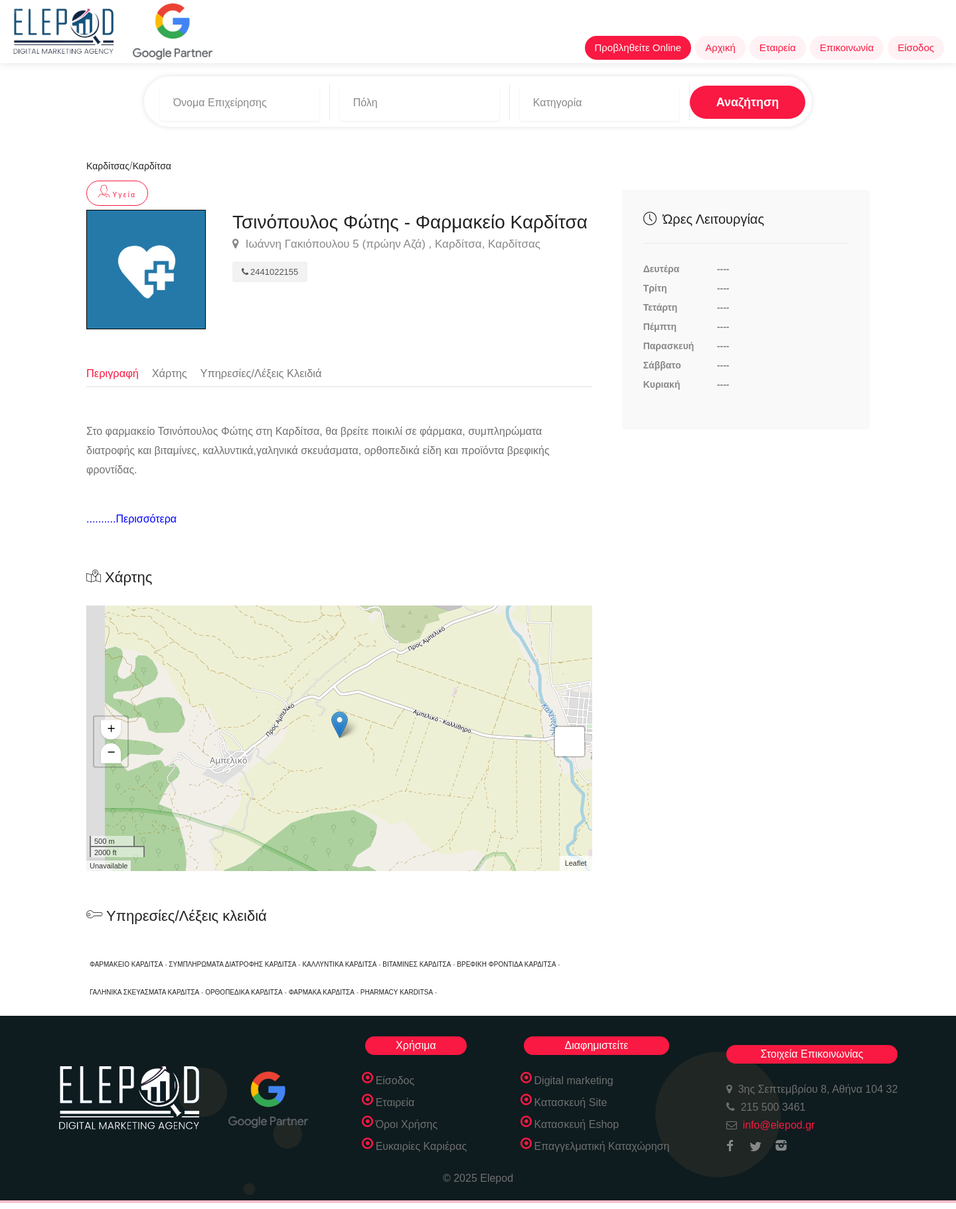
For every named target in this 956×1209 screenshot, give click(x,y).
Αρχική (720, 47)
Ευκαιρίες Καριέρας (421, 1145)
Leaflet (576, 863)
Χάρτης (172, 367)
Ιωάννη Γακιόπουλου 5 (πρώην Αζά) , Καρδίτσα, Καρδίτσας (386, 239)
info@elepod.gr (779, 1124)
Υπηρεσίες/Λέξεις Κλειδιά (266, 367)
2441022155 (270, 267)
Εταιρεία (777, 47)
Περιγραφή (113, 367)
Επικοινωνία (847, 47)
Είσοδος (916, 47)
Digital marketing (573, 1080)
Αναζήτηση (708, 99)
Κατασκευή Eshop (576, 1123)
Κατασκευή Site (570, 1101)
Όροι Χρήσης (407, 1123)
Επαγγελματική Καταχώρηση (602, 1145)
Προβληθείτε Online (638, 47)
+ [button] (111, 730)
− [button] (111, 753)
